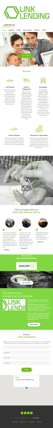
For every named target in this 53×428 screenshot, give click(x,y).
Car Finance (10, 87)
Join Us (39, 422)
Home (4, 30)
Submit (26, 369)
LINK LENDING (26, 43)
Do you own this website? (19, 382)
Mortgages (43, 87)
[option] (26, 266)
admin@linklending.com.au (8, 27)
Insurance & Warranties (39, 135)
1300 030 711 (9, 25)
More (44, 30)
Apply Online (27, 30)
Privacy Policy (36, 418)
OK (36, 382)
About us (23, 422)
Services (11, 30)
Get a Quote (26, 55)
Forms (19, 30)
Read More (33, 324)
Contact (37, 30)
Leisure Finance (14, 135)
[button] (26, 388)
